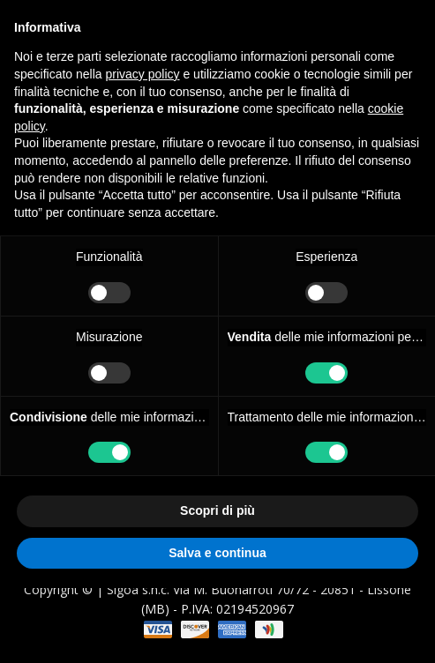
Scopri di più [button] (217, 510)
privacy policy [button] (143, 74)
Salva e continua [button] (217, 553)
